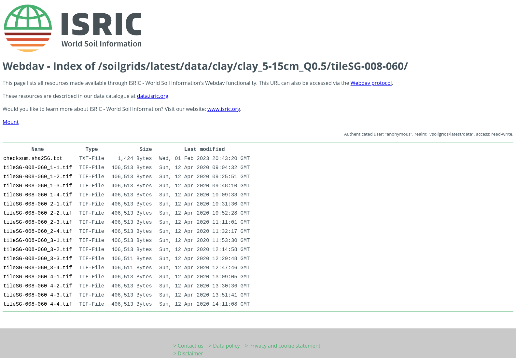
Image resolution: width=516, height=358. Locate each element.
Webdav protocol (371, 82)
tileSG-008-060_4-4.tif (37, 304)
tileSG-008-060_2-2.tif (37, 213)
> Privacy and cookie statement (283, 345)
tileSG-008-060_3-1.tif (37, 240)
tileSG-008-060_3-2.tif (37, 249)
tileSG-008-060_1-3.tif (37, 186)
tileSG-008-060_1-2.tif (37, 176)
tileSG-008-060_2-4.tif (37, 231)
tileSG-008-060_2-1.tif (37, 204)
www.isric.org (223, 109)
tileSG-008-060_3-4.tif (37, 268)
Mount (11, 122)
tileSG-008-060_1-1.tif (37, 167)
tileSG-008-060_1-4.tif (37, 195)
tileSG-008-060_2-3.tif (37, 222)
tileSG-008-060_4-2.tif (37, 286)
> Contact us (188, 345)
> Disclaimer (188, 353)
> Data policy (224, 345)
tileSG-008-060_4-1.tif (37, 277)
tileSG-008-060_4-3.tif (37, 295)
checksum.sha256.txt (33, 158)
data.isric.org (152, 95)
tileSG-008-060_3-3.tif (37, 258)
